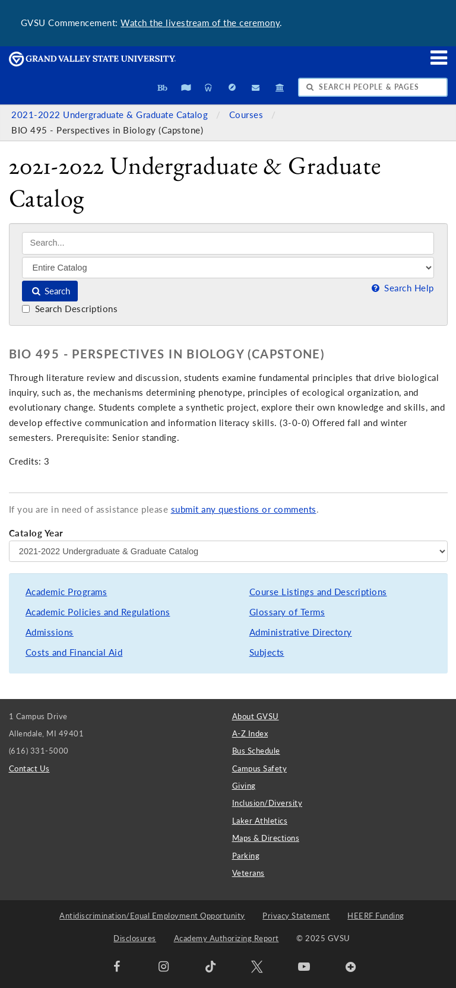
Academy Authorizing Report (226, 938)
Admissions (50, 632)
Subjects (266, 652)
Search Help (401, 288)
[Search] (228, 243)
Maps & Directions (266, 838)
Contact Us (29, 768)
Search (50, 291)
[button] (439, 57)
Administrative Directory (300, 632)
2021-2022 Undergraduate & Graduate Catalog (111, 115)
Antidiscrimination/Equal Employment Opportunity (152, 915)
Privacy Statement (296, 915)
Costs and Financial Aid (74, 652)
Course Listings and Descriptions (318, 592)
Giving (244, 785)
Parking (246, 855)
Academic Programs (66, 592)
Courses (247, 115)
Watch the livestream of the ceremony (200, 23)
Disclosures (134, 938)
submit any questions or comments (243, 509)
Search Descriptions (70, 309)
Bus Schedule (256, 750)
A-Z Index (250, 733)
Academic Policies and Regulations (98, 612)
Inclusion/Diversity (267, 803)
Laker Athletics (260, 820)
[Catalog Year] (228, 551)
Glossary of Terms (287, 612)
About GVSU (255, 716)
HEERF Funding (375, 915)
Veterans (248, 873)
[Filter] (228, 267)
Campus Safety (259, 768)
